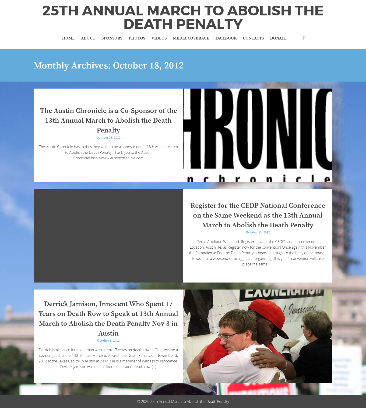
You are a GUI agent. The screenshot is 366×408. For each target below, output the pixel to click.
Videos (159, 38)
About (88, 38)
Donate (278, 38)
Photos (137, 38)
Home (68, 38)
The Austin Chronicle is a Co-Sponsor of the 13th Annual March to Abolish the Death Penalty (108, 120)
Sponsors (112, 38)
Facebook (226, 38)
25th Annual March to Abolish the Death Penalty (183, 17)
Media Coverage (191, 38)
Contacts (253, 38)
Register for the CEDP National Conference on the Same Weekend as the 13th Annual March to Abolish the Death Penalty (257, 215)
